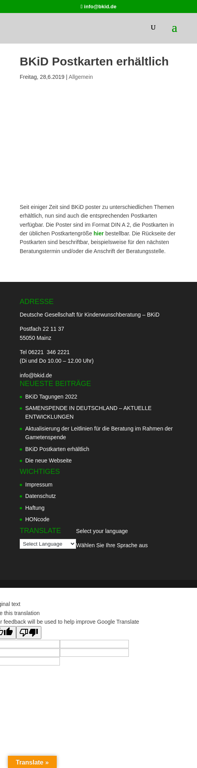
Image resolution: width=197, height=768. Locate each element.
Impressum (38, 484)
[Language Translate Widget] (48, 544)
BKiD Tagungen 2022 (51, 396)
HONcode (37, 519)
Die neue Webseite (48, 460)
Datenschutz (40, 496)
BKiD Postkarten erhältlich (57, 449)
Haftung (35, 508)
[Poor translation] (28, 632)
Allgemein (81, 77)
